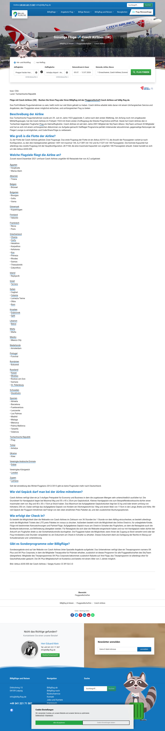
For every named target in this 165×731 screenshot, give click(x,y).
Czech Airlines (99, 44)
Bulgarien (14, 192)
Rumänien (14, 361)
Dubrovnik (15, 312)
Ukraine (13, 453)
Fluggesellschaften (83, 44)
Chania (14, 237)
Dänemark (14, 206)
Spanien (13, 398)
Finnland (14, 215)
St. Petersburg (17, 385)
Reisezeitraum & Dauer (80, 67)
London (14, 472)
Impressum (52, 703)
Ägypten (13, 165)
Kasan (14, 373)
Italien (12, 289)
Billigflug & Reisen (67, 44)
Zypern (13, 478)
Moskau (14, 376)
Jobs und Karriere (55, 700)
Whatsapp (93, 615)
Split (13, 315)
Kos (12, 252)
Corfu (13, 240)
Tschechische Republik (20, 437)
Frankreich (14, 223)
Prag (41, 124)
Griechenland (16, 234)
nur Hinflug (40, 62)
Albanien (14, 176)
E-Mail (88, 615)
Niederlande (15, 345)
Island (12, 273)
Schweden (14, 390)
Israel (12, 281)
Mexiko (13, 337)
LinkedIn (84, 615)
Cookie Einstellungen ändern (106, 722)
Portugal (13, 353)
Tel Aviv (14, 284)
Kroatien (13, 309)
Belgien (13, 184)
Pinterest (80, 615)
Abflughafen (18, 67)
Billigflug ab (52, 687)
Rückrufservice (53, 694)
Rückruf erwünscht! (50, 655)
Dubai (13, 464)
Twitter (76, 615)
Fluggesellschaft (92, 100)
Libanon (13, 321)
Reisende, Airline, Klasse (105, 67)
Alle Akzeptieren (59, 723)
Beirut (13, 324)
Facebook (72, 615)
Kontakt (50, 697)
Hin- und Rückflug (24, 62)
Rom (13, 304)
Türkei (12, 445)
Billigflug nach (53, 690)
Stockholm (16, 393)
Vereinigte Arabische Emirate (23, 461)
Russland (14, 369)
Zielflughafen (49, 67)
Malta (12, 329)
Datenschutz (40, 715)
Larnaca (14, 481)
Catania (14, 295)
